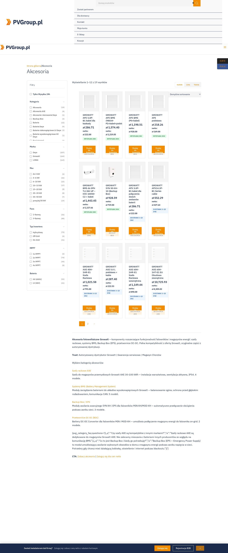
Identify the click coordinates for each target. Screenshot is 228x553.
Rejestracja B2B (183, 548)
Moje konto (82, 28)
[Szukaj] (197, 3)
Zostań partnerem (85, 9)
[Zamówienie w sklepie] (184, 94)
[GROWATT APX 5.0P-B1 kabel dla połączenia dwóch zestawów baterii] (135, 172)
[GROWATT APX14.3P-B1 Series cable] (158, 172)
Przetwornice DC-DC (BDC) (86, 418)
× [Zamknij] (200, 548)
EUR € (221, 61)
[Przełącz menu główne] (225, 48)
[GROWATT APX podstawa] (158, 102)
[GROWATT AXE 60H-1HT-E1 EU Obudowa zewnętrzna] (158, 254)
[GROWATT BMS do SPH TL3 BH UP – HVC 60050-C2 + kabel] (89, 172)
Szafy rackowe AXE (82, 372)
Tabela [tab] (196, 85)
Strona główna (34, 65)
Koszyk (80, 40)
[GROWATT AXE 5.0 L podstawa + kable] (112, 254)
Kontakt (80, 22)
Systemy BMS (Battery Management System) (95, 387)
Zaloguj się (162, 548)
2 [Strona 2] (87, 325)
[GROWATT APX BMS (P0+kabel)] (135, 102)
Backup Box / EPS (81, 403)
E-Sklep (80, 34)
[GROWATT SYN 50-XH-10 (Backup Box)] (112, 172)
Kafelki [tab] (179, 85)
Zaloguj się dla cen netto (110, 457)
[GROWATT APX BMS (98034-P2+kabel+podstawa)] (112, 102)
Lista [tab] (188, 85)
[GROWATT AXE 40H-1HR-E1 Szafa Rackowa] (89, 254)
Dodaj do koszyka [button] (90, 150)
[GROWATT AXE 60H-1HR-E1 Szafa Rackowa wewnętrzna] (135, 254)
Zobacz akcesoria (87, 457)
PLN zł (221, 66)
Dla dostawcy (83, 15)
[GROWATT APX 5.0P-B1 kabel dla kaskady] (89, 102)
